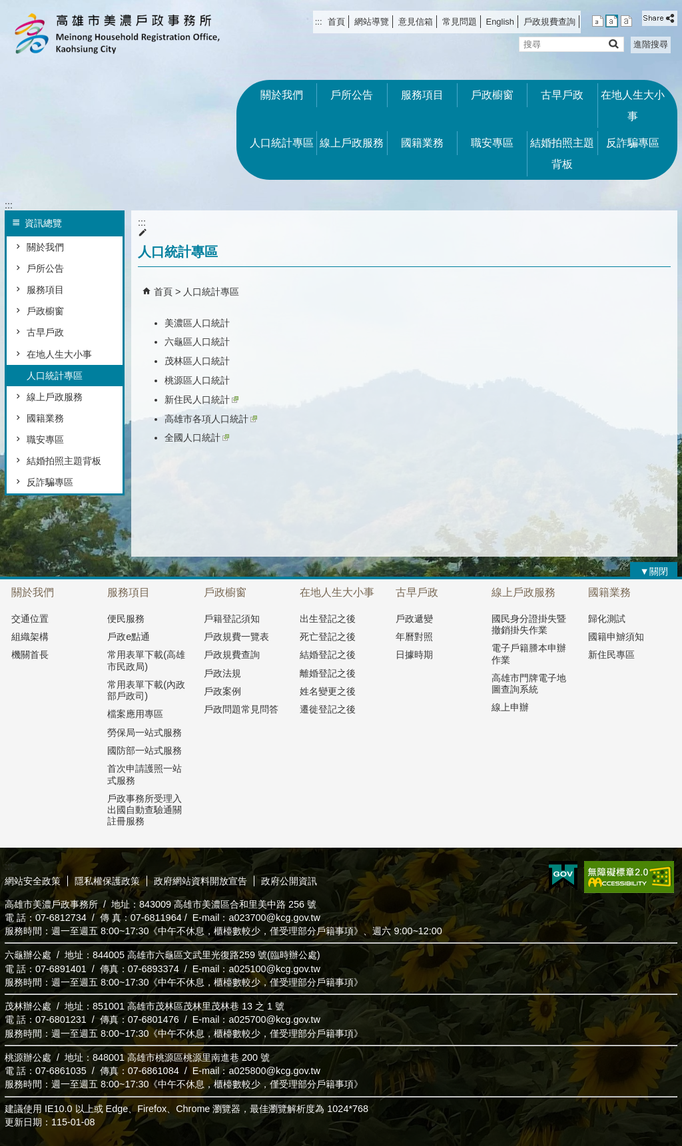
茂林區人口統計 (197, 361)
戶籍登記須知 (232, 618)
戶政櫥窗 (492, 95)
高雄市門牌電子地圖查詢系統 (529, 684)
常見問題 (459, 22)
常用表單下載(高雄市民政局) (146, 660)
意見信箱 (415, 22)
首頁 (336, 22)
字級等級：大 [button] (626, 21)
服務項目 (422, 95)
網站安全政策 (33, 881)
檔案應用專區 (135, 714)
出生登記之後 (328, 618)
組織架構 (30, 636)
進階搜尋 (650, 44)
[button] (613, 43)
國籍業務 (422, 142)
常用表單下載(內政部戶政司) (146, 690)
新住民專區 (611, 654)
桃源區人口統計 (197, 380)
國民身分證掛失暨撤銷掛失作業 (529, 624)
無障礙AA (629, 877)
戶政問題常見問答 (241, 709)
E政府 (563, 876)
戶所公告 (351, 95)
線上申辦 (510, 707)
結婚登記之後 (328, 654)
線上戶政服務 (352, 142)
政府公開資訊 (289, 881)
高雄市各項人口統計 (211, 419)
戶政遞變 (414, 618)
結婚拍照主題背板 (562, 153)
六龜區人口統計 (197, 341)
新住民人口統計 (201, 399)
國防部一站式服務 (144, 750)
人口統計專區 (282, 142)
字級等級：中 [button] (611, 21)
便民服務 (126, 618)
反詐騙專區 (632, 142)
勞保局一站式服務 (144, 732)
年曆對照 (414, 636)
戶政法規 (222, 673)
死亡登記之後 (328, 636)
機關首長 (30, 654)
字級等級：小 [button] (597, 21)
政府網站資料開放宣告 (200, 881)
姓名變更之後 (328, 691)
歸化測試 (606, 618)
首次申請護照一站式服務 (144, 774)
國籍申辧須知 (616, 636)
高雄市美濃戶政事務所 (117, 34)
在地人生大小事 (633, 105)
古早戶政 (562, 95)
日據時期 (414, 654)
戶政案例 (222, 691)
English (500, 22)
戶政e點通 (128, 636)
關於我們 (281, 95)
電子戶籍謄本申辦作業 (529, 654)
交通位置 (30, 618)
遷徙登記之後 (328, 709)
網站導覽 (371, 22)
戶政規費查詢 (549, 22)
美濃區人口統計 (197, 323)
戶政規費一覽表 (236, 636)
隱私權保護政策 (107, 881)
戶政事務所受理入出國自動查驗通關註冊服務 (144, 810)
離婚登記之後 (328, 673)
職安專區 (492, 142)
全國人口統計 (197, 437)
